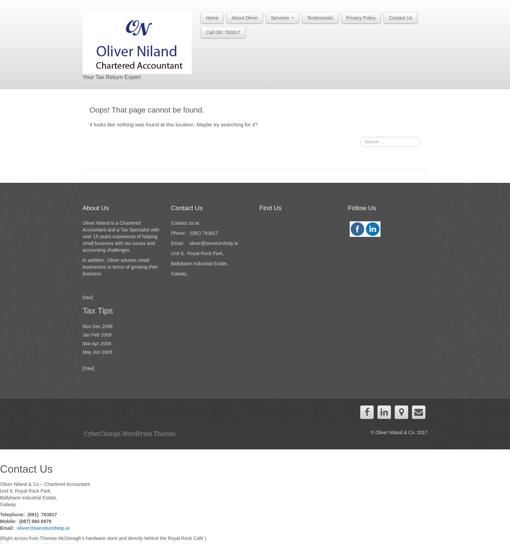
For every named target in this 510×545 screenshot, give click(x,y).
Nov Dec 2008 (98, 326)
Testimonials (320, 18)
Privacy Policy (361, 18)
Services (282, 18)
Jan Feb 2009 (97, 335)
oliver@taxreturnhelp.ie (43, 528)
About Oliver (245, 18)
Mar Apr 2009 (97, 343)
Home (212, 18)
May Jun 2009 (97, 352)
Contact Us (400, 18)
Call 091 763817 (223, 32)
